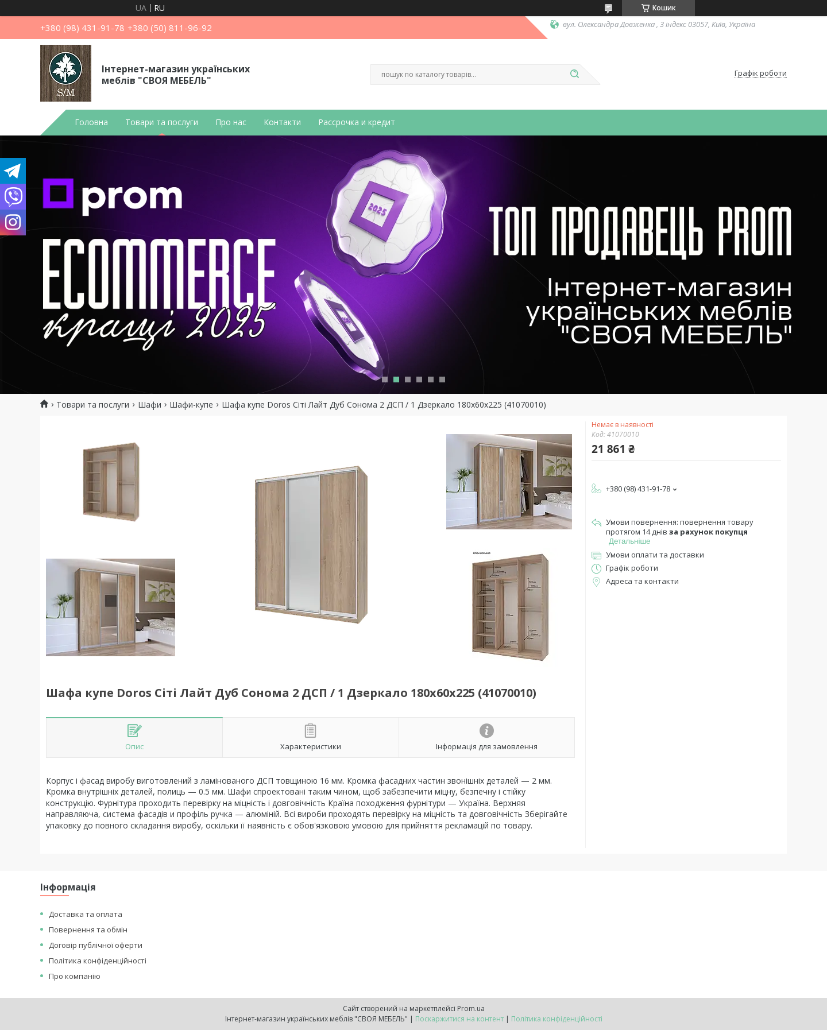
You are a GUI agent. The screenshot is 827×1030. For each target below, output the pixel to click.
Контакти (282, 122)
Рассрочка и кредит (356, 122)
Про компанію (75, 976)
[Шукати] (574, 74)
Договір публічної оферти (95, 945)
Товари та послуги (161, 122)
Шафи (149, 405)
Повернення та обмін (88, 929)
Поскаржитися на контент (459, 1019)
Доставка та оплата (85, 914)
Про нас (230, 122)
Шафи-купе (191, 405)
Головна (91, 122)
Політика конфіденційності (97, 960)
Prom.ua (471, 1008)
